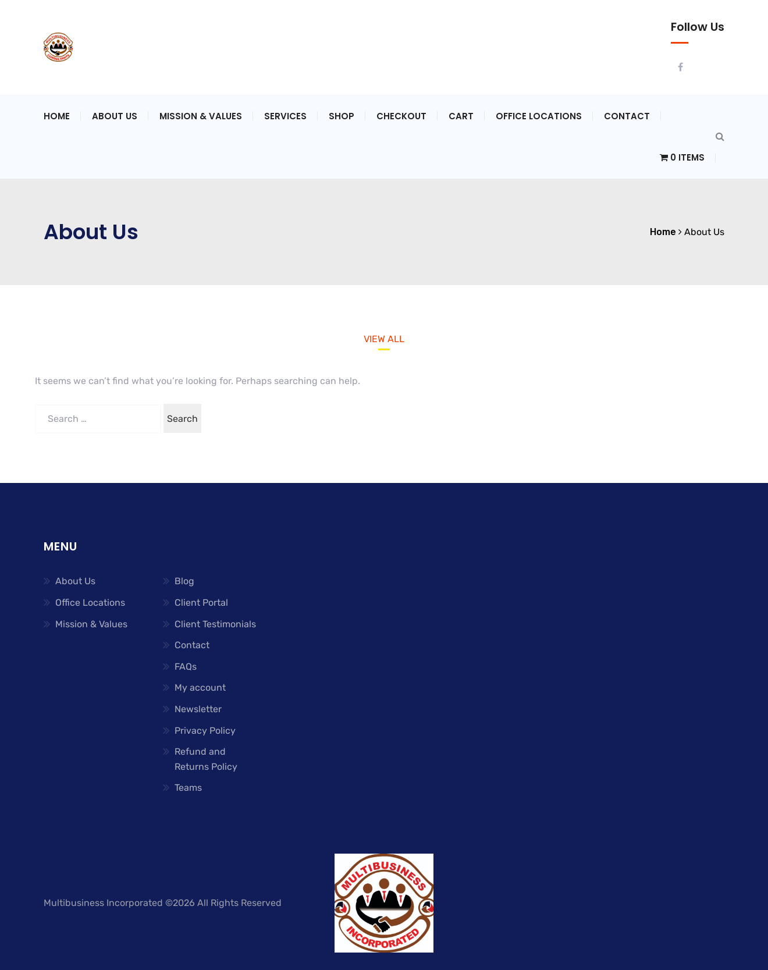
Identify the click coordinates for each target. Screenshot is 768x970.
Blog (184, 581)
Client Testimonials (215, 624)
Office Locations (539, 116)
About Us (114, 116)
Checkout (401, 116)
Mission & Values (200, 116)
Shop (341, 116)
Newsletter (198, 709)
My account (200, 687)
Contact (627, 116)
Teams (188, 787)
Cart (461, 116)
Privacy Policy (205, 730)
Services (285, 116)
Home (57, 116)
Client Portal (201, 602)
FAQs (186, 666)
